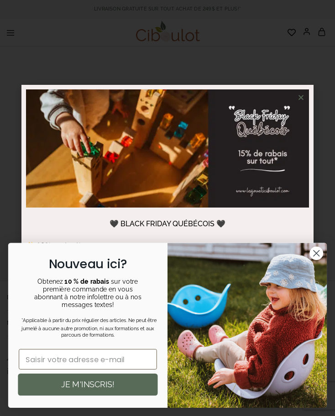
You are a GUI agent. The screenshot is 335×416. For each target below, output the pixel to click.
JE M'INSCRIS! (88, 384)
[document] (167, 208)
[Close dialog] (316, 253)
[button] (301, 97)
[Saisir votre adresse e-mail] (88, 359)
